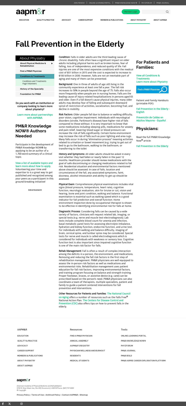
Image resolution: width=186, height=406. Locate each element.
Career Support (85, 20)
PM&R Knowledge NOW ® (126, 3)
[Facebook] (3, 403)
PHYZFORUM (127, 346)
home (39, 12)
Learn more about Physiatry (152, 81)
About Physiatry (138, 20)
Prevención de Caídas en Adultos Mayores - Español (151, 119)
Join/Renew (79, 3)
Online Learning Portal (99, 3)
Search (167, 12)
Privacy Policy (23, 395)
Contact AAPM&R (70, 395)
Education (24, 20)
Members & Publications (111, 20)
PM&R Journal (162, 3)
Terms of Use (37, 395)
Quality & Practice (45, 20)
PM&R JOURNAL (128, 351)
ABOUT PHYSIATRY (26, 360)
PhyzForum (147, 3)
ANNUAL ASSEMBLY (79, 341)
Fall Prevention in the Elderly (152, 146)
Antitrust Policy (53, 395)
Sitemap (84, 395)
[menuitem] (24, 21)
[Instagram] (21, 403)
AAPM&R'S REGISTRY (80, 346)
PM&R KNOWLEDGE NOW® (133, 341)
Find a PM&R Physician (81, 336)
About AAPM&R (160, 20)
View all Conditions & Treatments (148, 77)
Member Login (130, 12)
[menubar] (93, 21)
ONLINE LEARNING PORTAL (133, 336)
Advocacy (66, 20)
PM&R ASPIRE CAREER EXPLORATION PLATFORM (143, 360)
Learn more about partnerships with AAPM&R (35, 116)
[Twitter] (9, 404)
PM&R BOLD (126, 356)
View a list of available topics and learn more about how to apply (34, 164)
